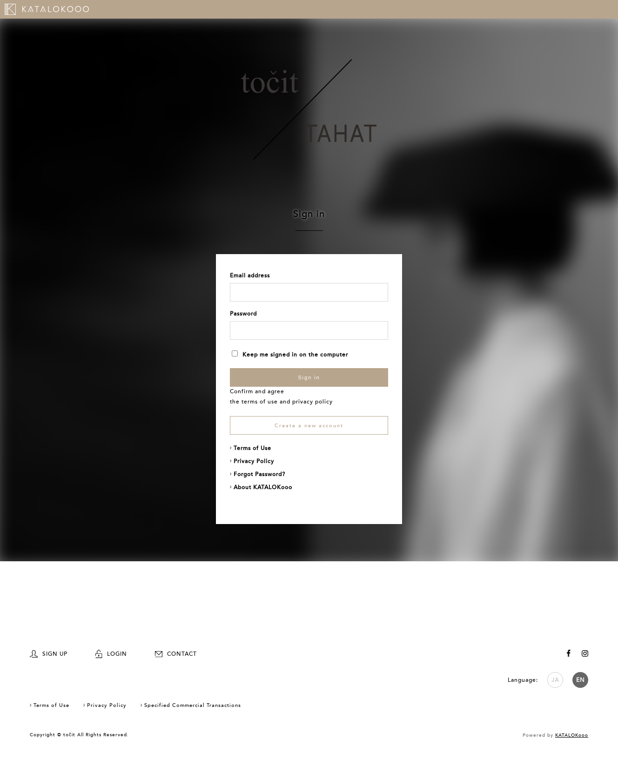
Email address (250, 275)
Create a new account (309, 426)
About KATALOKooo (263, 487)
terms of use (260, 401)
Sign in (309, 377)
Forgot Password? (259, 474)
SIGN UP (48, 654)
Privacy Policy (254, 461)
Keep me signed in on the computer (290, 354)
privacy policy (312, 401)
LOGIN (111, 654)
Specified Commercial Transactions (192, 705)
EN (580, 680)
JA (555, 680)
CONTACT (176, 654)
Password (243, 313)
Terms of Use (252, 448)
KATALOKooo (571, 735)
